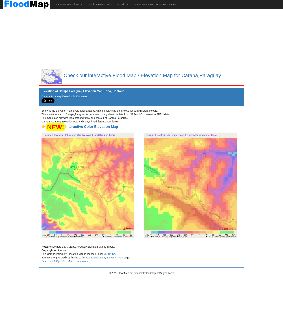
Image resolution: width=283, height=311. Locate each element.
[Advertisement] (141, 38)
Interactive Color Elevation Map (91, 127)
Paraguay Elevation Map (69, 4)
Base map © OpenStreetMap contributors (65, 261)
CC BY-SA (110, 253)
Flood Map (123, 4)
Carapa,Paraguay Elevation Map (104, 257)
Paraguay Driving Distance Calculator (156, 4)
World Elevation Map (100, 4)
